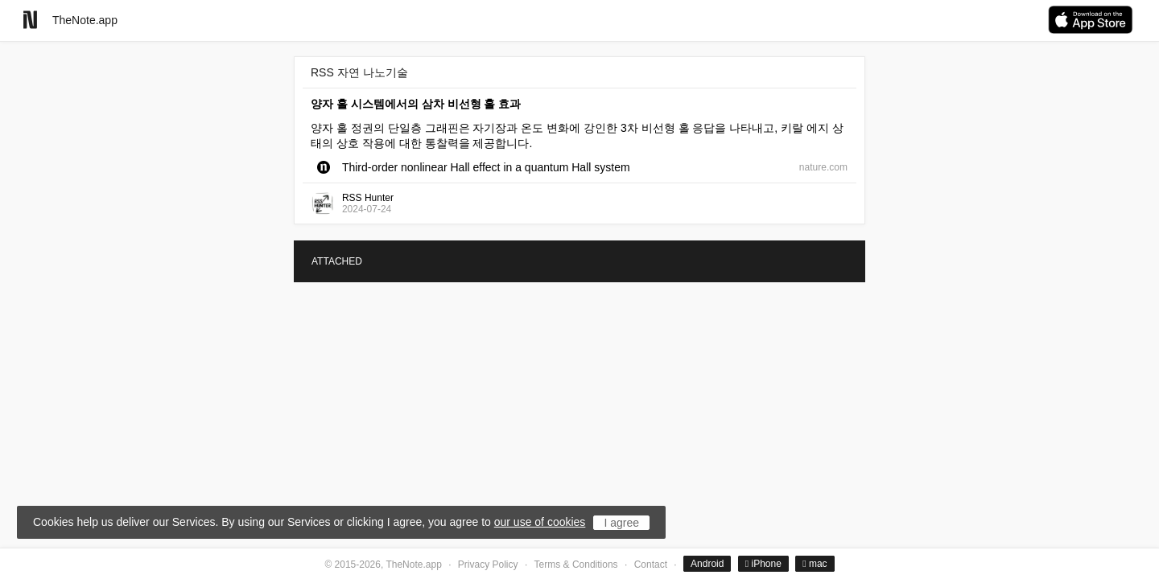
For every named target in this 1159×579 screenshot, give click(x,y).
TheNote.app (85, 20)
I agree (621, 522)
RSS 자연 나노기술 (359, 72)
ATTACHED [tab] (336, 261)
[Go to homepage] (30, 20)
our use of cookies (540, 521)
